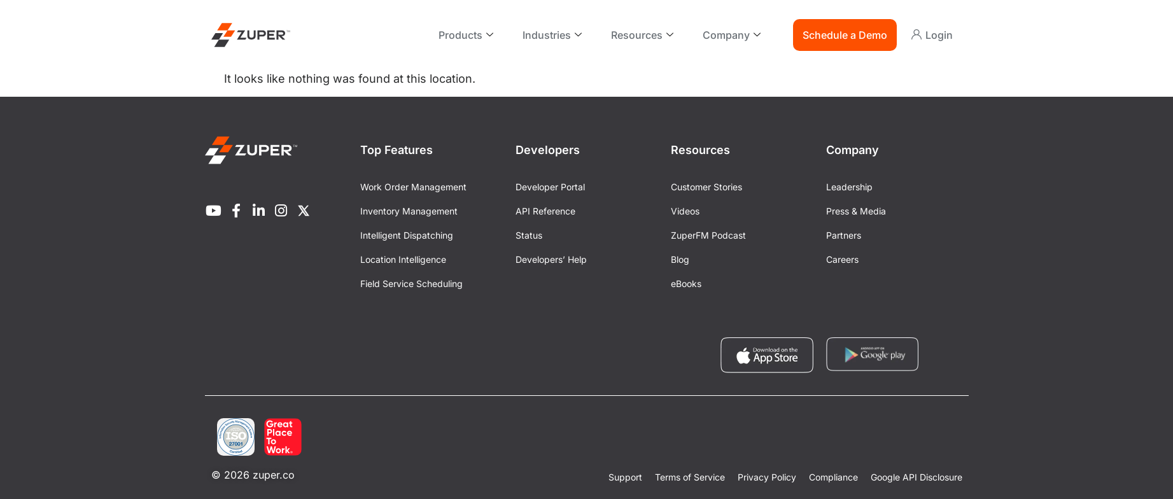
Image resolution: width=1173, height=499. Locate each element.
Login (939, 35)
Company (732, 35)
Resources (642, 35)
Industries (552, 35)
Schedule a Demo (845, 35)
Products (466, 35)
